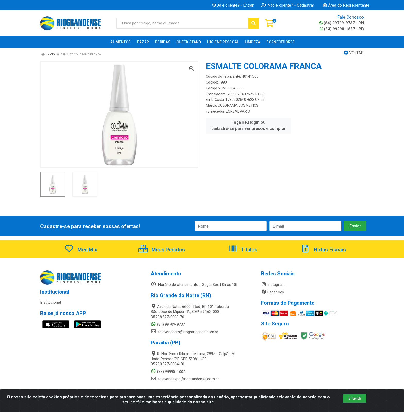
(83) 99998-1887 (168, 371)
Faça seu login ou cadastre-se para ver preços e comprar (248, 125)
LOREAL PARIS (238, 111)
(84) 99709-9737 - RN (341, 23)
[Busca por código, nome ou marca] (182, 23)
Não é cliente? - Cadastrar (287, 5)
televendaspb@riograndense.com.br (185, 379)
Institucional (50, 302)
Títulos (242, 249)
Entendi (354, 398)
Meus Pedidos (161, 249)
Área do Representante (346, 5)
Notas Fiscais (323, 249)
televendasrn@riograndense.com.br (184, 331)
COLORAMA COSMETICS (238, 105)
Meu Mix (80, 249)
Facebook (272, 292)
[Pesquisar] (253, 23)
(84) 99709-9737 (168, 324)
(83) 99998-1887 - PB (342, 29)
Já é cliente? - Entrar (233, 5)
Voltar (354, 52)
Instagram (273, 284)
